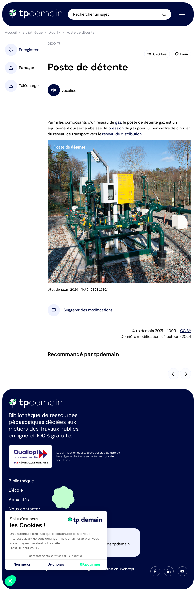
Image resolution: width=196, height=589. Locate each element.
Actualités (19, 499)
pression (116, 128)
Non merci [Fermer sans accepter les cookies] (21, 565)
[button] (88, 310)
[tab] (155, 571)
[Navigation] (182, 14)
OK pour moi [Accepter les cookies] (90, 565)
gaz (118, 122)
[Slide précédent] (173, 373)
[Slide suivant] (185, 373)
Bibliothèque (32, 32)
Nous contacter (24, 509)
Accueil (11, 32)
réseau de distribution (122, 134)
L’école (16, 490)
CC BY (185, 330)
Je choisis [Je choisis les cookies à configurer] (56, 565)
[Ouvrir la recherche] (119, 14)
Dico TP (54, 32)
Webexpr (127, 569)
